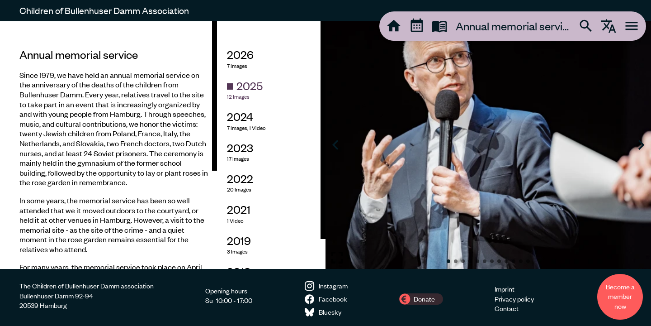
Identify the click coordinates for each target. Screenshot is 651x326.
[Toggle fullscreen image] (337, 257)
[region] (108, 145)
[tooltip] (393, 25)
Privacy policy (514, 298)
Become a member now (620, 296)
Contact (507, 308)
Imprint (504, 288)
